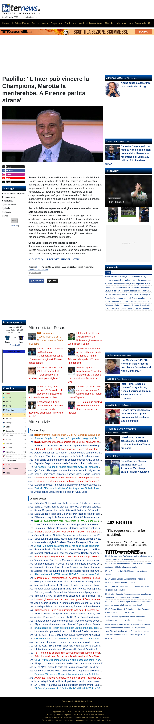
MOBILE (98, 706)
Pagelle (110, 379)
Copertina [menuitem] (56, 23)
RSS (106, 706)
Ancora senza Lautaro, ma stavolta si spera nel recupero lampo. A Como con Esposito (79, 445)
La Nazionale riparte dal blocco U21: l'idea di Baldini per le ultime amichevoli (74, 631)
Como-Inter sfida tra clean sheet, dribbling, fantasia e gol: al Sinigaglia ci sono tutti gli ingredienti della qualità (92, 528)
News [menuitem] (45, 23)
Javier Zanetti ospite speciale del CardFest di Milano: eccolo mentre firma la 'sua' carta (83, 442)
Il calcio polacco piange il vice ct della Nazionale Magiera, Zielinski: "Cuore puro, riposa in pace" (85, 613)
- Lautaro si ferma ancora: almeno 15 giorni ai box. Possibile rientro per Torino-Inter (80, 624)
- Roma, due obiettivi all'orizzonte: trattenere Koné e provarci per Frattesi (74, 653)
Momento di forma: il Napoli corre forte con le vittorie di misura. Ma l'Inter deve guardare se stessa (86, 567)
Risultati (14, 226)
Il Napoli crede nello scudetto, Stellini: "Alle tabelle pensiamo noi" (69, 663)
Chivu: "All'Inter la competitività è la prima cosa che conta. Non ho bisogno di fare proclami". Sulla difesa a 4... (92, 660)
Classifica (8, 388)
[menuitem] (149, 23)
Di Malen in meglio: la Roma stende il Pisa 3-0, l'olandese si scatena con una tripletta (79, 517)
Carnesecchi (10, 204)
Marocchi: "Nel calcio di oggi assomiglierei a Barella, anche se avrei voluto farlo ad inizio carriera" (86, 553)
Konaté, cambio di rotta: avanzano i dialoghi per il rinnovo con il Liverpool (73, 524)
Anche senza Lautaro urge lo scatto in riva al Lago (60, 492)
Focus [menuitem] (35, 23)
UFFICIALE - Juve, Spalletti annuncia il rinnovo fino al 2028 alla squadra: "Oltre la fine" (80, 635)
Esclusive (111, 355)
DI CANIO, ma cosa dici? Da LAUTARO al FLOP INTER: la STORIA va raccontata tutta (80, 688)
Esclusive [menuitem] (70, 23)
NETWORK (51, 706)
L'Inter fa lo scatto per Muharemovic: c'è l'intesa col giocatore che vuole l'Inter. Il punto (80, 449)
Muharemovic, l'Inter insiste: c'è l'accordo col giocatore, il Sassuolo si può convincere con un (85, 578)
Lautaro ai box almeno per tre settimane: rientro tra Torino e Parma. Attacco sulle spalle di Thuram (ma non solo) (85, 355)
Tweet (52, 280)
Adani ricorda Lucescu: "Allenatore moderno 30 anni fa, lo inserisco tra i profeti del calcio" (81, 603)
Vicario (8, 212)
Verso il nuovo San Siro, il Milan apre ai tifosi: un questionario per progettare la (87, 560)
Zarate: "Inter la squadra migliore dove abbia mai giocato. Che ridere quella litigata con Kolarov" (85, 571)
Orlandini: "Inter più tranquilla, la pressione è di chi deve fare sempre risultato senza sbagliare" (84, 503)
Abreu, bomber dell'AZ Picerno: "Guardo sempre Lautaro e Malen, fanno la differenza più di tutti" (84, 452)
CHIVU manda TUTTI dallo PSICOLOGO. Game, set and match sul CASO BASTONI (79, 638)
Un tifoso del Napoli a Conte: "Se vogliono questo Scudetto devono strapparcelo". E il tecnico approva (88, 563)
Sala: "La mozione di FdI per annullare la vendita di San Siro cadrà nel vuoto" (75, 656)
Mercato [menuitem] (121, 23)
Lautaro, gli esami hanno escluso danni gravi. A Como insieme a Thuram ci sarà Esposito (81, 599)
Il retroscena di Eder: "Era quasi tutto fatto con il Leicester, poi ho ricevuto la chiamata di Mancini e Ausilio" (45, 409)
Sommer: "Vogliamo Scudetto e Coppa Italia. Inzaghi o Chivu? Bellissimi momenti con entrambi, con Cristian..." (93, 438)
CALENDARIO (76, 706)
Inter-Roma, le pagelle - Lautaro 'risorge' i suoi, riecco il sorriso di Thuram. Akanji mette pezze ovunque (136, 391)
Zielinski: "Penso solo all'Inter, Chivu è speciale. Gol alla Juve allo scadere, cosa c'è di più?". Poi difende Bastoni (93, 488)
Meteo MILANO (14, 352)
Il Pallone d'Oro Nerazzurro (121, 428)
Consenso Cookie (70, 701)
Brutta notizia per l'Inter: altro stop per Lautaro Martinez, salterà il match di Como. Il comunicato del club (89, 628)
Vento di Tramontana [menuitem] (90, 23)
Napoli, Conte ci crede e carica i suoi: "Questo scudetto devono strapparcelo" (75, 620)
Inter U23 (111, 456)
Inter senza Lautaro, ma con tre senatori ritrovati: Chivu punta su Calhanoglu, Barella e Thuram (84, 460)
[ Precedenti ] (14, 345)
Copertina (111, 141)
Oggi (108, 272)
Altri (6, 216)
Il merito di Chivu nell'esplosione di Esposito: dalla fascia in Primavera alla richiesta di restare (83, 596)
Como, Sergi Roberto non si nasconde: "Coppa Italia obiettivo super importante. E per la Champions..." (88, 670)
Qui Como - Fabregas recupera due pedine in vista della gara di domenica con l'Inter (79, 642)
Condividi (36, 280)
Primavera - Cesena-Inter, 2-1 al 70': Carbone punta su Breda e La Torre (75, 435)
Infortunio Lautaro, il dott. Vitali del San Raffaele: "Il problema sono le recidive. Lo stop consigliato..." (87, 531)
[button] (14, 220)
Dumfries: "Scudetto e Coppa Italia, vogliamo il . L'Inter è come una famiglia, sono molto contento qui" (91, 674)
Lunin (7, 208)
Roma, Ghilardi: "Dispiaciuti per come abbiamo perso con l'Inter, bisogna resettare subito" (81, 549)
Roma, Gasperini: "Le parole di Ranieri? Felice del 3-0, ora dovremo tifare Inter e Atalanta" (82, 510)
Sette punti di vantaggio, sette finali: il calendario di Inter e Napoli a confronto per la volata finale (85, 539)
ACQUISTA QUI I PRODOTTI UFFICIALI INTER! (54, 259)
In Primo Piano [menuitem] (20, 23)
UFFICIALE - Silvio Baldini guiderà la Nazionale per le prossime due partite (74, 645)
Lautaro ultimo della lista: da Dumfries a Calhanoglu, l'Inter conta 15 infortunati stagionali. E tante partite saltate (45, 355)
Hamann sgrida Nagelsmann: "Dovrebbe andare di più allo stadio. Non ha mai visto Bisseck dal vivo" (85, 374)
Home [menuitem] (5, 23)
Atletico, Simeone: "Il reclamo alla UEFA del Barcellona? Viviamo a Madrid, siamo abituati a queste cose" (89, 617)
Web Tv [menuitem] (109, 23)
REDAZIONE (63, 706)
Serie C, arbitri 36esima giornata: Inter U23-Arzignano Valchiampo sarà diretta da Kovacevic (83, 506)
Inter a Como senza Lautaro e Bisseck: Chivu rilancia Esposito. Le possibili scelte (77, 474)
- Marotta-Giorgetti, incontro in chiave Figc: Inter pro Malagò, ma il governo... (80, 677)
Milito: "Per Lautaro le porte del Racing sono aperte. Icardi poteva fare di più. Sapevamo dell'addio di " (90, 667)
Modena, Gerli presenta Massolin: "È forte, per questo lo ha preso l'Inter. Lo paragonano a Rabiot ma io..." (90, 585)
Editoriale (111, 78)
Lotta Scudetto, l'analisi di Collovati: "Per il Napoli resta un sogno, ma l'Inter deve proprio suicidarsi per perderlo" (93, 514)
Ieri (113, 272)
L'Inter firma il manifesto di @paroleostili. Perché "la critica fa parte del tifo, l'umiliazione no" (82, 649)
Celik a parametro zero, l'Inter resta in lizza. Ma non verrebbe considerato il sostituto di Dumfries (87, 521)
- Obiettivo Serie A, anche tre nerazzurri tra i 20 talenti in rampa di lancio (81, 535)
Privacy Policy (85, 701)
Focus (38, 267)
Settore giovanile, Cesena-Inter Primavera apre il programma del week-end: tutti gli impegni (82, 592)
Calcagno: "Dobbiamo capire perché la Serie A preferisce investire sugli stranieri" (77, 456)
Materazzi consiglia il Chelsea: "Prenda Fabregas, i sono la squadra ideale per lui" (81, 542)
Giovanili (111, 405)
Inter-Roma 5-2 (116, 202)
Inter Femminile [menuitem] (137, 23)
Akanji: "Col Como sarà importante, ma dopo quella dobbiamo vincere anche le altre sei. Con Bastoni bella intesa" (94, 546)
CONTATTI (89, 706)
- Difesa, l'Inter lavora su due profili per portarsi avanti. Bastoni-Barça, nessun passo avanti (84, 685)
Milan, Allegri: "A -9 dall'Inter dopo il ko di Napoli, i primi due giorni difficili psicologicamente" (82, 681)
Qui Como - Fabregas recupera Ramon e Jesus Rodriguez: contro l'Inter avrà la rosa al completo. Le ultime (91, 470)
